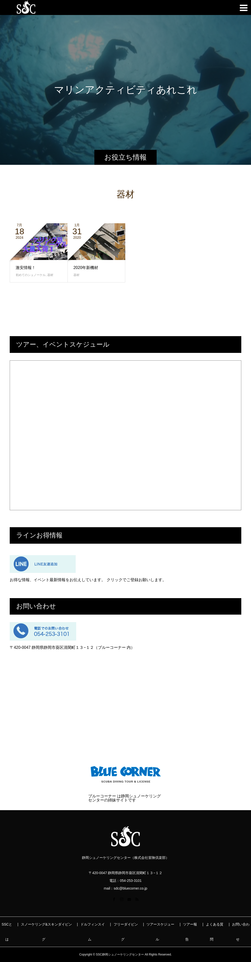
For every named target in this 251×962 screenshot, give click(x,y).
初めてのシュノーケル (31, 275)
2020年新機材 (85, 267)
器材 (50, 275)
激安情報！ (26, 267)
